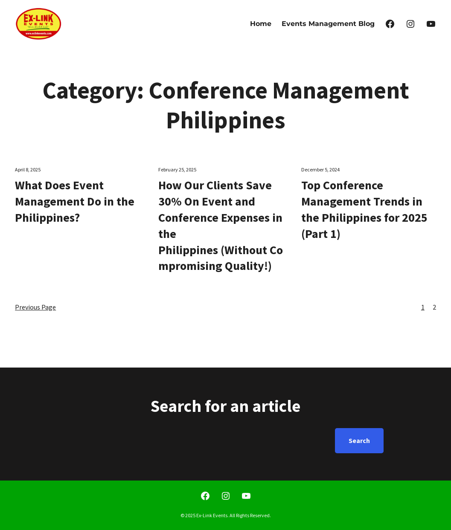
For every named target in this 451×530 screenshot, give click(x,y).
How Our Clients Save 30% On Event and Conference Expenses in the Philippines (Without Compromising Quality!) (220, 225)
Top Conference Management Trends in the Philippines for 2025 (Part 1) (364, 209)
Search (359, 440)
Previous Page (35, 307)
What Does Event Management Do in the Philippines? (74, 201)
